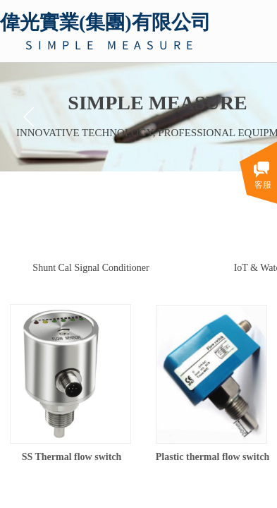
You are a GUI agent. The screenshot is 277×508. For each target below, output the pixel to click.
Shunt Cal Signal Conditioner (90, 267)
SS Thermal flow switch (72, 457)
